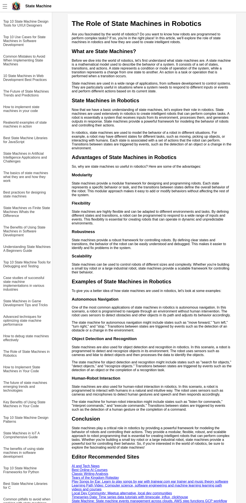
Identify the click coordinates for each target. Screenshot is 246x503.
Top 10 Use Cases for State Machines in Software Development (24, 41)
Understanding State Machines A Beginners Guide (27, 248)
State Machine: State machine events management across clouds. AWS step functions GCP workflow (149, 501)
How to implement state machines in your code (21, 109)
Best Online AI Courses (90, 470)
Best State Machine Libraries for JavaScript (25, 140)
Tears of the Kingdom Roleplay (95, 477)
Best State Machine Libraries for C (25, 485)
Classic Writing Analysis (90, 474)
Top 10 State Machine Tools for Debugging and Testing (27, 264)
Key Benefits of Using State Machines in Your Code (24, 404)
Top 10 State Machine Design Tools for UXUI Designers (25, 23)
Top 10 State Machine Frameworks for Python (21, 470)
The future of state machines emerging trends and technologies (25, 386)
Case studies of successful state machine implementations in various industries (23, 283)
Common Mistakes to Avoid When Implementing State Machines (24, 60)
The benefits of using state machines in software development (23, 452)
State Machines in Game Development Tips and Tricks (25, 303)
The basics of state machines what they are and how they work (25, 177)
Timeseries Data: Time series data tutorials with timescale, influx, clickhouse (130, 497)
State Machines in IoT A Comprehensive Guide (21, 435)
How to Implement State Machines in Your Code (21, 369)
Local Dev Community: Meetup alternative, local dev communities (122, 493)
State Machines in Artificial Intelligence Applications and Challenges (25, 157)
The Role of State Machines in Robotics (26, 353)
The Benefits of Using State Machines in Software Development (24, 231)
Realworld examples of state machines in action (25, 124)
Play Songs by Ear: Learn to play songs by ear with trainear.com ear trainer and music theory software (150, 481)
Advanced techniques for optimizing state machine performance (22, 320)
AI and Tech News (86, 466)
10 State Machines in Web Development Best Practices (25, 78)
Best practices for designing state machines (24, 194)
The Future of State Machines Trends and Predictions (26, 93)
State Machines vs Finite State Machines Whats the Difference (26, 212)
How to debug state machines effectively (26, 338)
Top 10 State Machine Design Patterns (25, 419)
